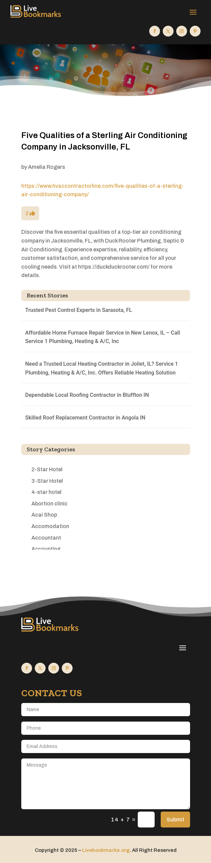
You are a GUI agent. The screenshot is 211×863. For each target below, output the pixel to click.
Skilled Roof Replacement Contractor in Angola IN (85, 417)
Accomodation (50, 526)
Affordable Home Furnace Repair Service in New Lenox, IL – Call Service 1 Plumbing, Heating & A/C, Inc (102, 337)
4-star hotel (46, 492)
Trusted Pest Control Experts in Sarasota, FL (78, 310)
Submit (175, 819)
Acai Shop (44, 515)
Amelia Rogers (46, 167)
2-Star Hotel (46, 469)
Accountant (46, 538)
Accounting (45, 549)
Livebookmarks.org (106, 850)
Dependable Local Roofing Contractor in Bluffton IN (87, 395)
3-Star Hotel (47, 481)
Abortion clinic (49, 503)
